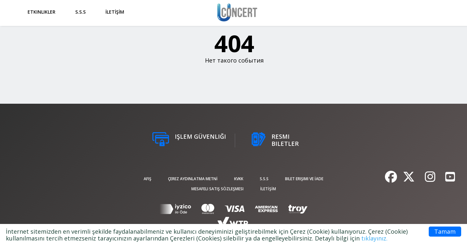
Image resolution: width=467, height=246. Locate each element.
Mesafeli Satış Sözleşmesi (217, 189)
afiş (147, 179)
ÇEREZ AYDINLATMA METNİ (193, 179)
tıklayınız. (374, 238)
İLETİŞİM (114, 12)
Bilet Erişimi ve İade (304, 179)
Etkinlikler (41, 12)
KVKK (238, 179)
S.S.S (80, 12)
